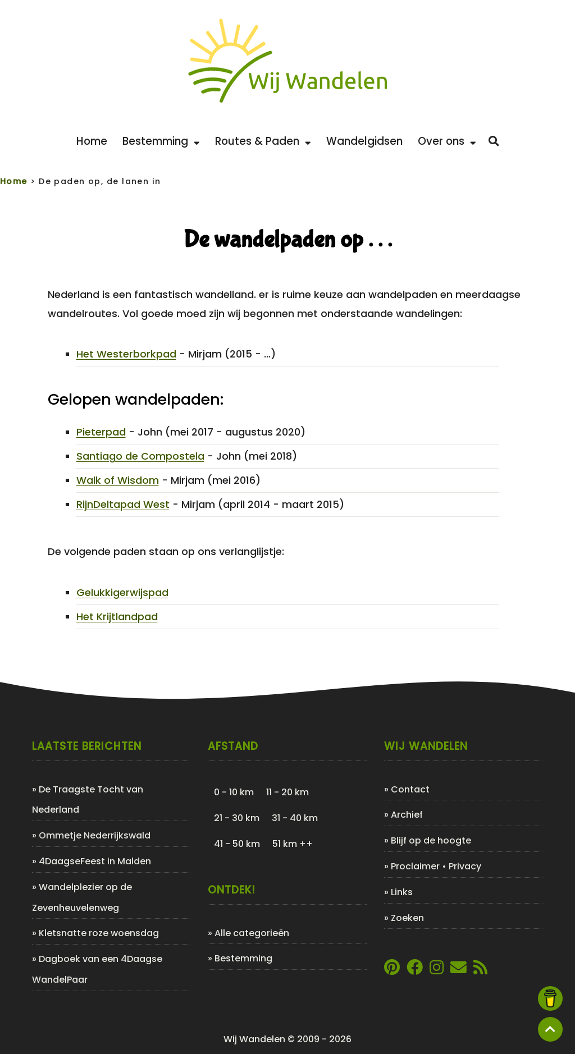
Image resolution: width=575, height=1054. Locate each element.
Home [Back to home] (91, 141)
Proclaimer (415, 866)
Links (402, 892)
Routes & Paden (263, 141)
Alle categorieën (252, 933)
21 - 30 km (236, 818)
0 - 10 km (234, 792)
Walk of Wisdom (117, 480)
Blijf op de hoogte (431, 840)
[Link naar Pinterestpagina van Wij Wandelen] (392, 970)
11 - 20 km (287, 792)
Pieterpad (101, 432)
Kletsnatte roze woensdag (99, 933)
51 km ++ (292, 843)
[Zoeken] (493, 141)
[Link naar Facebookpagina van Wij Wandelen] (415, 970)
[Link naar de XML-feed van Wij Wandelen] (480, 970)
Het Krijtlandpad (117, 617)
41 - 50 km (237, 843)
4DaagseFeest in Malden (95, 861)
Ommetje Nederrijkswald (94, 835)
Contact (410, 789)
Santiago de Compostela (140, 456)
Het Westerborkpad (126, 354)
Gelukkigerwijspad (122, 592)
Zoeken (407, 917)
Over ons (447, 141)
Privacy (465, 866)
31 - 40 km (295, 818)
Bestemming (161, 141)
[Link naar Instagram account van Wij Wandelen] (437, 970)
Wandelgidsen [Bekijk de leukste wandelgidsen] (364, 141)
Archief (407, 814)
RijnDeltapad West (123, 504)
